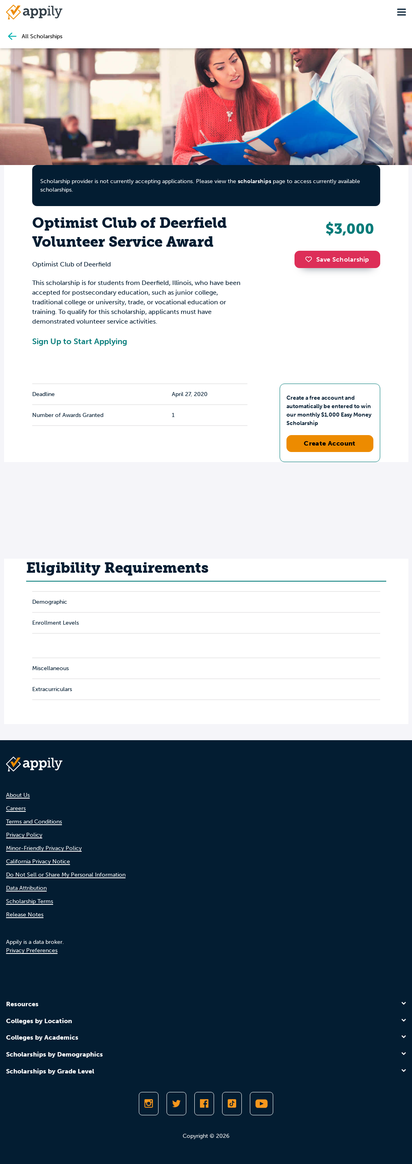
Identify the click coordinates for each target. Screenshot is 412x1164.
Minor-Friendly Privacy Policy (44, 848)
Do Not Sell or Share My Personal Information (66, 874)
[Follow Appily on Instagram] (149, 1103)
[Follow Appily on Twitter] (176, 1103)
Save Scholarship (337, 259)
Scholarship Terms (29, 901)
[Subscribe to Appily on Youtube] (261, 1103)
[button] (310, 259)
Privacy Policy (24, 835)
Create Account (330, 443)
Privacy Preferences (32, 950)
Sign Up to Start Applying (79, 341)
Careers (16, 808)
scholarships (254, 181)
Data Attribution (26, 888)
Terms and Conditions (34, 821)
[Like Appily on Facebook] (204, 1103)
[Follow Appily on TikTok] (232, 1103)
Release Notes (24, 914)
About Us (18, 795)
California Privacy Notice (38, 861)
